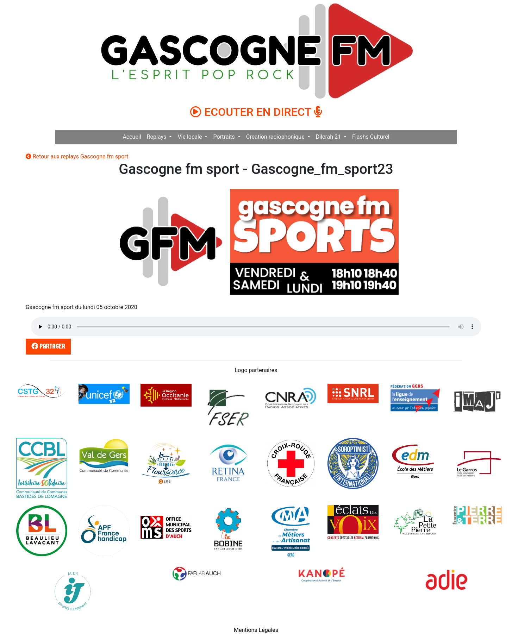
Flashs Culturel (370, 136)
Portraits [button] (224, 136)
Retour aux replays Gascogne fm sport (77, 156)
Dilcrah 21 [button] (329, 136)
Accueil (132, 136)
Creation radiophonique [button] (276, 136)
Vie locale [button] (190, 136)
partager (47, 346)
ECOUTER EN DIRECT (256, 112)
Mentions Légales (256, 630)
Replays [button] (157, 136)
